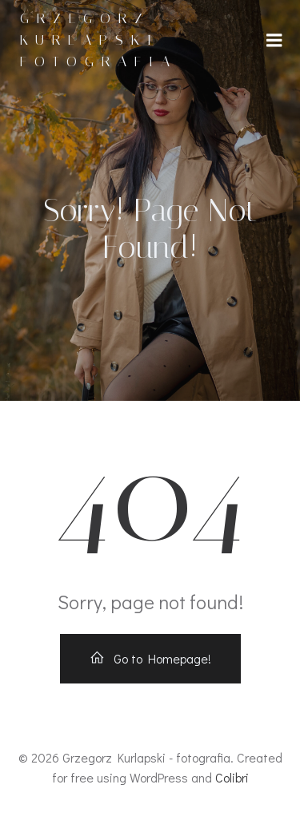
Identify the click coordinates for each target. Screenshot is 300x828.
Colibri (232, 777)
